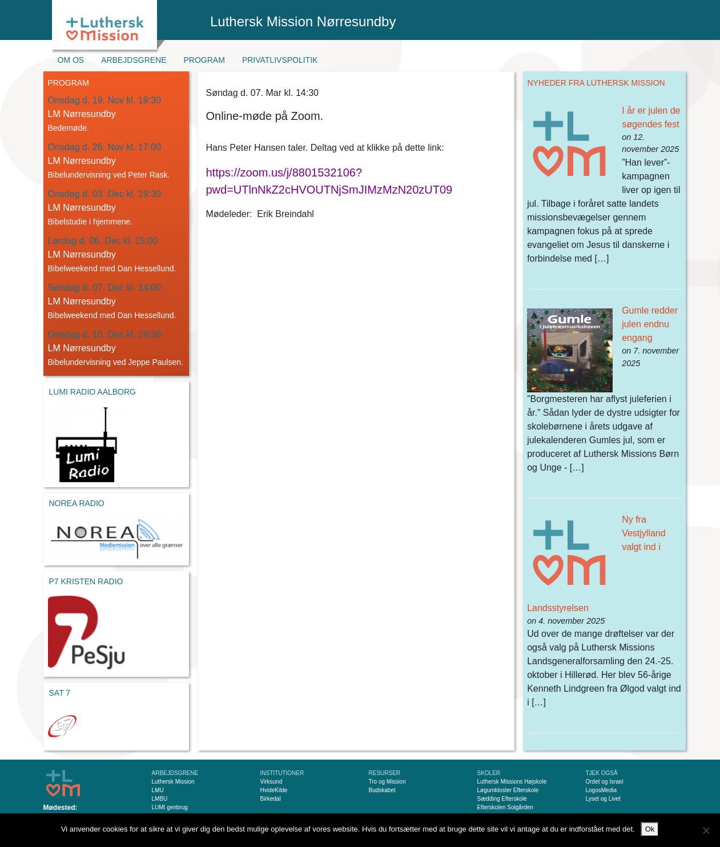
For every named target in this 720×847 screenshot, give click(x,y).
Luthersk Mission (173, 781)
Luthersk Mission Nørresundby (303, 21)
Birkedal (270, 799)
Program (204, 60)
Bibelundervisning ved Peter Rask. (109, 174)
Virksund (271, 781)
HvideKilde (274, 790)
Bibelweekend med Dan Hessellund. (112, 268)
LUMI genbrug (170, 807)
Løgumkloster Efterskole (508, 790)
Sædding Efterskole (502, 799)
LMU (158, 790)
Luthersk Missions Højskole (512, 781)
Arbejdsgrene (133, 60)
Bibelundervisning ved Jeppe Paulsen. (115, 362)
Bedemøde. (68, 128)
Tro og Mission (387, 781)
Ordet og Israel (605, 781)
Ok (650, 829)
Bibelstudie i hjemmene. (90, 221)
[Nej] (705, 830)
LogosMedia (601, 790)
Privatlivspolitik (280, 60)
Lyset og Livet (603, 799)
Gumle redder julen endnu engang (650, 324)
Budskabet (382, 790)
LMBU (160, 799)
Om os (71, 60)
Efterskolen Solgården (505, 807)
